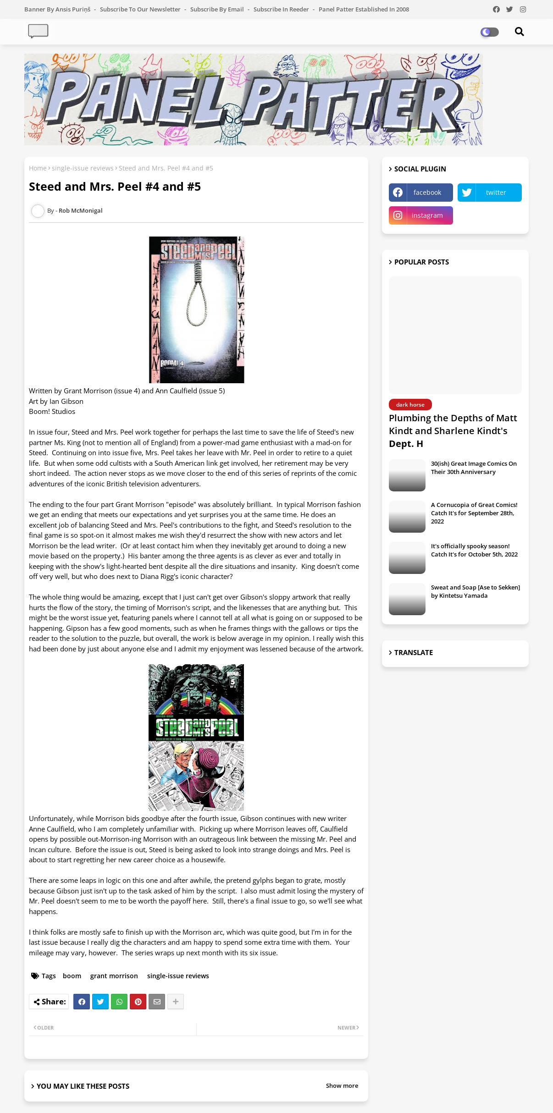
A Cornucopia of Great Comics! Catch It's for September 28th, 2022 (474, 513)
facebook (427, 192)
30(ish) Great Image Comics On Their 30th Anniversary (474, 467)
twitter (496, 192)
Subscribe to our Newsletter (141, 9)
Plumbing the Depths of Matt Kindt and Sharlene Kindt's (453, 431)
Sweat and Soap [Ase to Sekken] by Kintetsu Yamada (475, 591)
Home (38, 168)
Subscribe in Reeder (282, 9)
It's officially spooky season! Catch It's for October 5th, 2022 (474, 550)
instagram (427, 215)
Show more (342, 1085)
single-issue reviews (83, 168)
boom (72, 975)
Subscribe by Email (217, 9)
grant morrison (114, 975)
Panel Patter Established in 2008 (364, 9)
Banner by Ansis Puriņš (58, 9)
